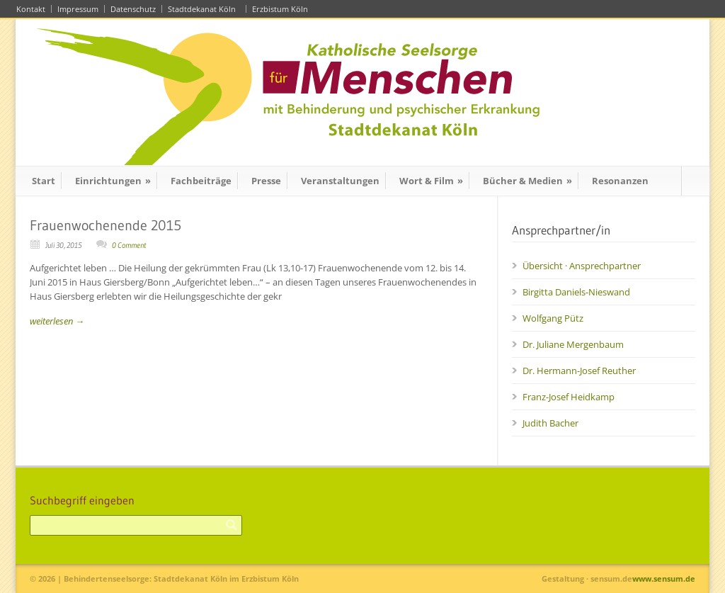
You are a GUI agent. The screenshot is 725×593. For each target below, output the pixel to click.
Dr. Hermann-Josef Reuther (579, 370)
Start (43, 180)
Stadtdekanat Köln (204, 9)
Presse (266, 180)
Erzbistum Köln (282, 9)
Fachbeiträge (201, 180)
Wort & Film (431, 180)
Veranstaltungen (340, 180)
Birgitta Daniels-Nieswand (576, 292)
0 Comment (129, 245)
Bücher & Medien (527, 180)
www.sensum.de (663, 578)
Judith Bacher (550, 423)
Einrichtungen (113, 180)
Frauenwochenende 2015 (105, 225)
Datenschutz (133, 9)
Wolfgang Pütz (553, 318)
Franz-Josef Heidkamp (569, 396)
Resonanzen (620, 180)
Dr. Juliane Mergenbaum (573, 344)
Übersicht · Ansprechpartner (582, 265)
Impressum (77, 9)
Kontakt (30, 9)
